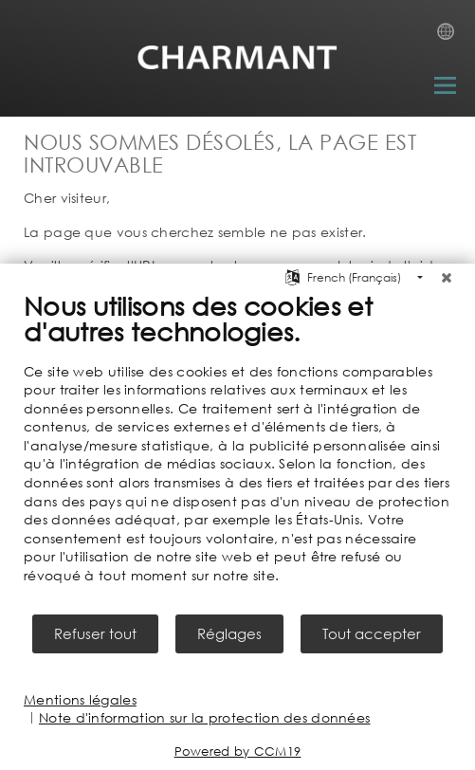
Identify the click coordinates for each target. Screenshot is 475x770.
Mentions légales (80, 699)
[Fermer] (446, 278)
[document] (237, 451)
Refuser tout (95, 633)
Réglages (229, 633)
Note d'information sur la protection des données (204, 717)
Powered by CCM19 (237, 751)
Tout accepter (371, 633)
